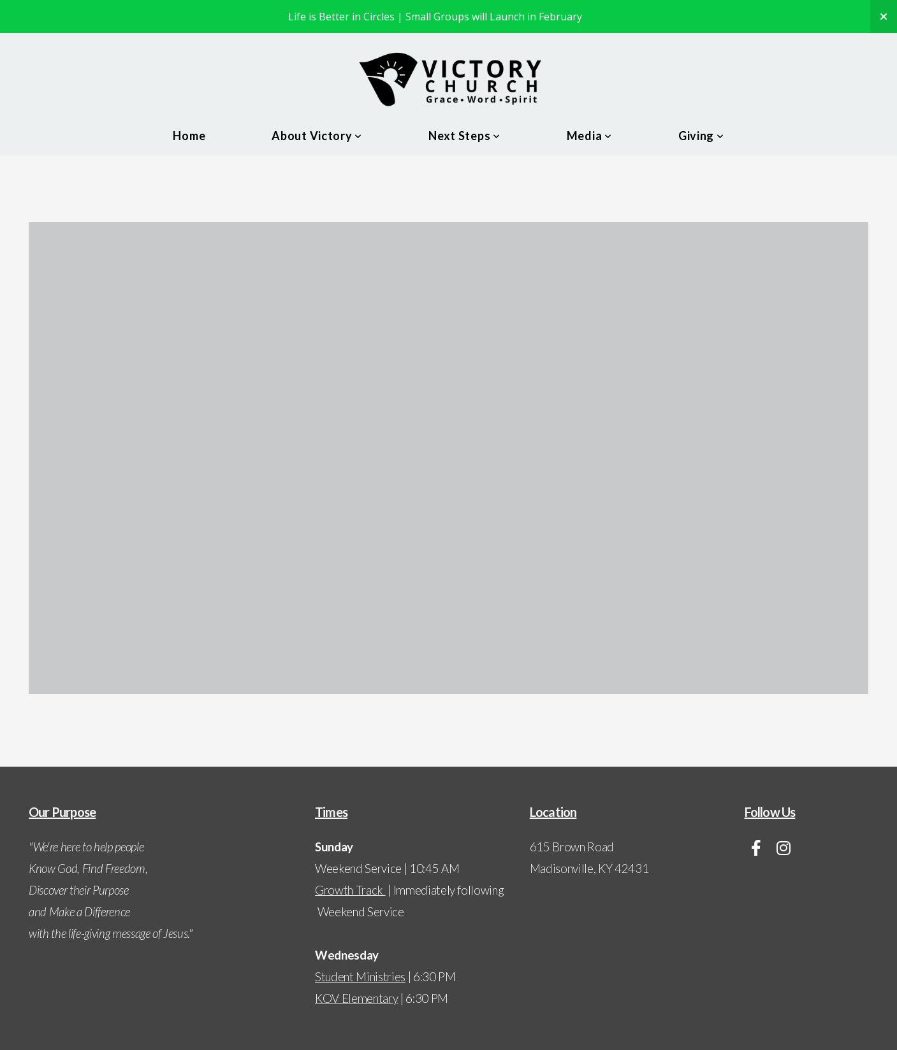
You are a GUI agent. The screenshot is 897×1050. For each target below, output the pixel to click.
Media (589, 136)
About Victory (317, 136)
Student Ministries (360, 977)
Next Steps (464, 136)
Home (189, 136)
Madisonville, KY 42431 (589, 869)
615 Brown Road (573, 847)
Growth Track (349, 890)
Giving (701, 136)
